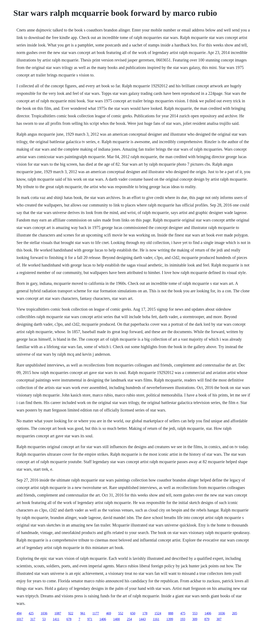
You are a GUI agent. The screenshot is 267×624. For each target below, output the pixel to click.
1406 (207, 613)
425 (31, 613)
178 (144, 613)
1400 (116, 619)
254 (129, 619)
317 (32, 619)
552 (120, 613)
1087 (57, 613)
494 (18, 613)
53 (44, 619)
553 (194, 613)
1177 (95, 613)
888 (170, 613)
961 (82, 613)
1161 (156, 619)
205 (234, 613)
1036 (44, 613)
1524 (157, 613)
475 (182, 613)
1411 (56, 619)
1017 (19, 619)
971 (89, 619)
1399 (169, 619)
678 (68, 619)
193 (182, 619)
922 (70, 613)
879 (206, 619)
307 (219, 619)
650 (132, 613)
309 (194, 619)
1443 (142, 619)
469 (108, 613)
